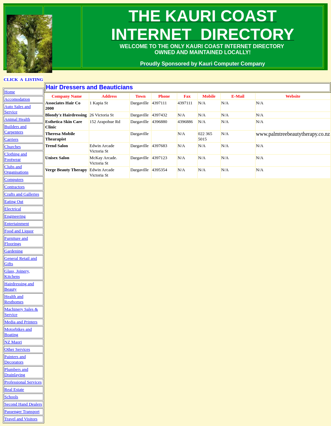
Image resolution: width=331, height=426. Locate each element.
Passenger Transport (21, 411)
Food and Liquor (18, 230)
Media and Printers (20, 321)
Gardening (13, 250)
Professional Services (23, 382)
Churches (12, 146)
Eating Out (13, 201)
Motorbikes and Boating (18, 332)
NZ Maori (13, 341)
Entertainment (16, 223)
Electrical (12, 208)
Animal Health (17, 119)
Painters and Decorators (15, 359)
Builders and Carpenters (15, 129)
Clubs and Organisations (16, 169)
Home (9, 91)
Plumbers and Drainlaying (16, 372)
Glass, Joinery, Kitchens (17, 274)
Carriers (11, 139)
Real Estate (14, 389)
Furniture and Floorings (16, 241)
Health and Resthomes (13, 299)
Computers (13, 179)
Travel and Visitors (20, 418)
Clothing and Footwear (15, 156)
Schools (11, 396)
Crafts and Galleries (21, 194)
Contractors (14, 186)
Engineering (15, 216)
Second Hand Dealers (23, 404)
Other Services (17, 349)
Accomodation (17, 99)
